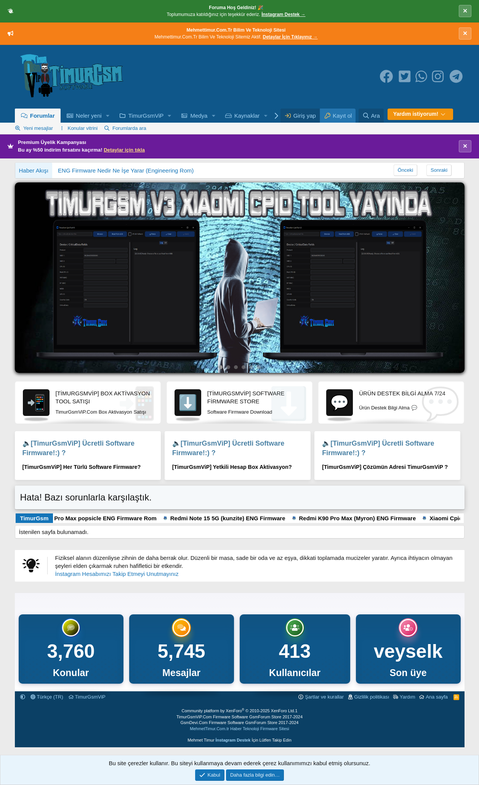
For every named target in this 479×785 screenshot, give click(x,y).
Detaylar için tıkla (124, 150)
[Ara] (371, 116)
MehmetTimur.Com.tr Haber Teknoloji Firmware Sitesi (239, 728)
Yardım (407, 697)
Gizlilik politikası (371, 697)
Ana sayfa (437, 697)
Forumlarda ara (129, 128)
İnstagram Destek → (283, 14)
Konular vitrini (82, 128)
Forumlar (42, 115)
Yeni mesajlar (38, 128)
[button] (107, 116)
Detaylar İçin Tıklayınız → (290, 37)
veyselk (408, 651)
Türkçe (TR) (46, 697)
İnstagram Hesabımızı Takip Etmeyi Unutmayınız (117, 574)
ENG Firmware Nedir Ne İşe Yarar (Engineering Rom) (126, 170)
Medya (198, 115)
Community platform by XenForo (238, 710)
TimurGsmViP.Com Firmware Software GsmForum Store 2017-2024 (239, 717)
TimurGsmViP (146, 115)
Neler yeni (89, 115)
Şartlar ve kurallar (324, 697)
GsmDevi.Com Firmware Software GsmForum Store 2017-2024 (240, 722)
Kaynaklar (247, 115)
